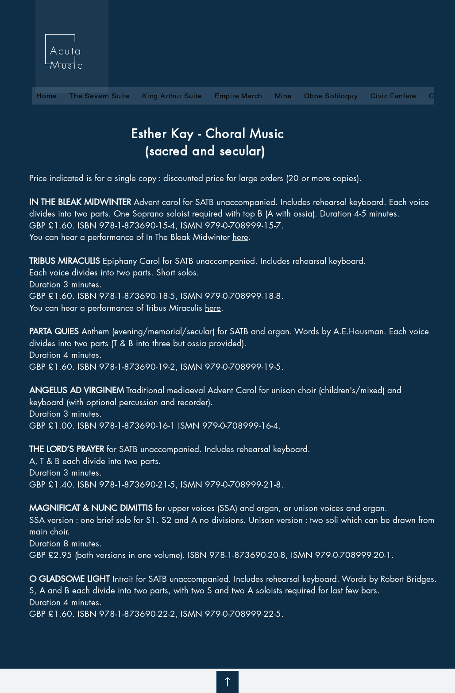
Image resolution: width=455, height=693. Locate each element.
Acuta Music (67, 57)
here (240, 237)
